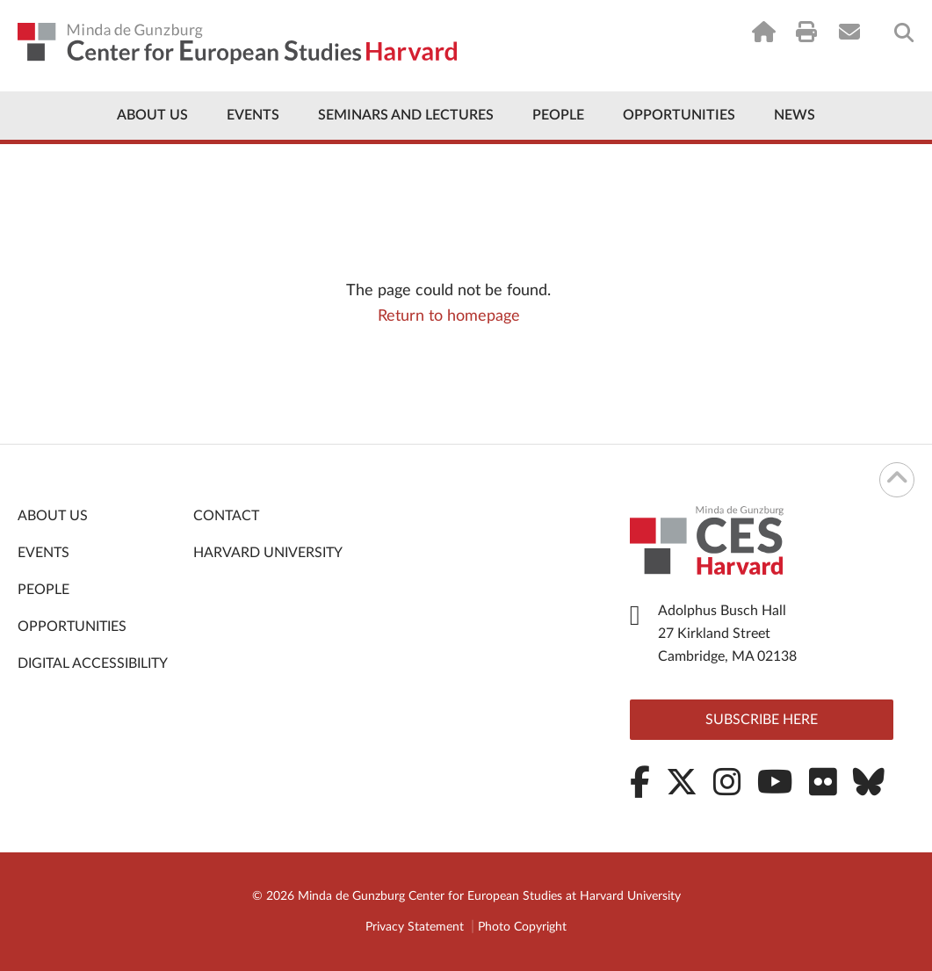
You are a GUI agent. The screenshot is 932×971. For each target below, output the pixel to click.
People (558, 115)
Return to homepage (449, 316)
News (794, 115)
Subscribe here (761, 720)
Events (253, 115)
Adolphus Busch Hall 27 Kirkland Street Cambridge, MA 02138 (727, 633)
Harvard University (268, 553)
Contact (226, 516)
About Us (152, 115)
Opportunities (679, 115)
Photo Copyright (522, 927)
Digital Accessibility (93, 663)
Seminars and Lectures (406, 115)
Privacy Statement (414, 927)
